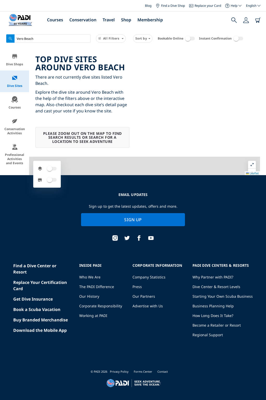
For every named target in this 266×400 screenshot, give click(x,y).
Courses (55, 20)
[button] (258, 65)
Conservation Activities (14, 126)
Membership (150, 20)
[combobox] (48, 38)
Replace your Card (205, 5)
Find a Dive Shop (170, 5)
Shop (126, 20)
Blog (148, 5)
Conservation (82, 20)
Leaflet (258, 381)
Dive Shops (14, 59)
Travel (109, 20)
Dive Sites (14, 81)
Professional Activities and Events (14, 154)
